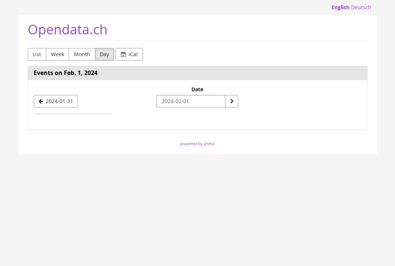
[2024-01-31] (56, 101)
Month (82, 54)
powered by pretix (197, 143)
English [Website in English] (340, 7)
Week (57, 54)
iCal (129, 54)
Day (104, 54)
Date (197, 89)
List (37, 54)
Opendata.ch (68, 29)
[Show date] (231, 101)
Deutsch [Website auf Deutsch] (361, 7)
